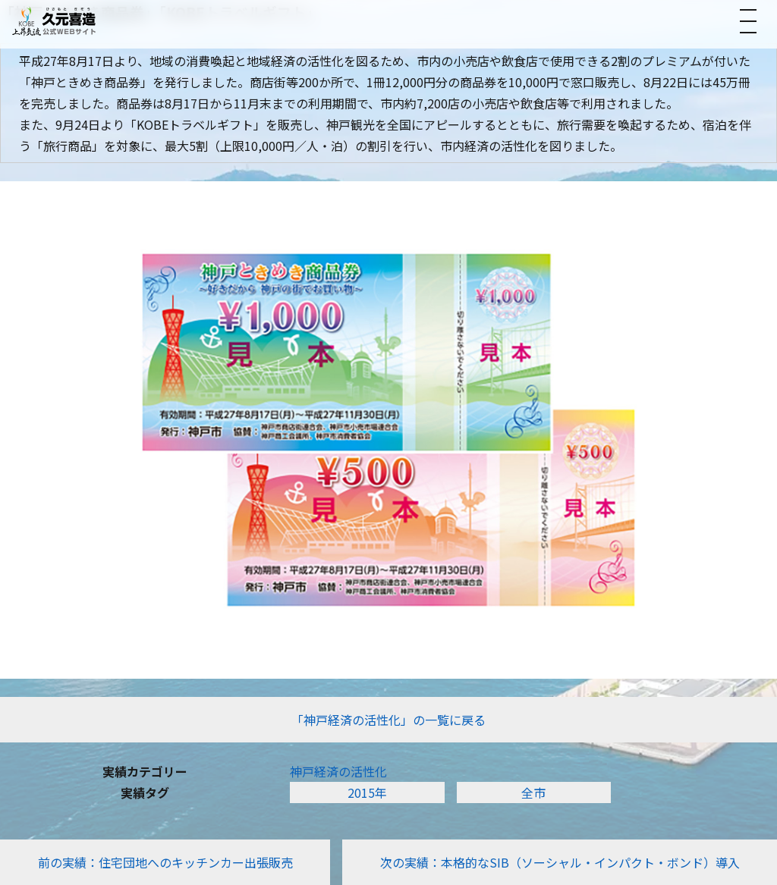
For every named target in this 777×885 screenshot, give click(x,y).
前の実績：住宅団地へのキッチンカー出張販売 (165, 862)
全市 (533, 792)
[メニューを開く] (748, 21)
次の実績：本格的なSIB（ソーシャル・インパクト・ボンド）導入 (560, 862)
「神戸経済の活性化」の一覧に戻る (388, 720)
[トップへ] (54, 21)
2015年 (367, 792)
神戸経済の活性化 (338, 771)
